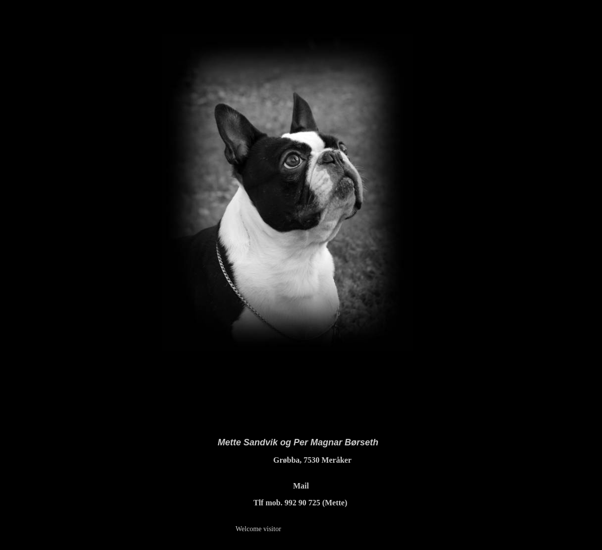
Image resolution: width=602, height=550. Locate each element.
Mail (301, 486)
